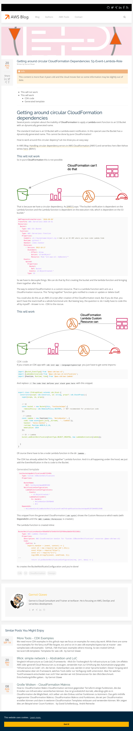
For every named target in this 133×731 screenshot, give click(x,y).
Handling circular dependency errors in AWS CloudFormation (59, 145)
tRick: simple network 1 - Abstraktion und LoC (47, 657)
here (25, 148)
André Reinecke (87, 702)
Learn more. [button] (35, 717)
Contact (78, 17)
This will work (27, 95)
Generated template (35, 101)
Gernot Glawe (30, 64)
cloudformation (37, 571)
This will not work (29, 92)
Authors (49, 17)
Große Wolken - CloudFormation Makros (43, 683)
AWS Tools (64, 17)
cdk (20, 571)
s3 (25, 571)
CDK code (29, 98)
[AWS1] (70, 206)
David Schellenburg (68, 702)
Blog (37, 17)
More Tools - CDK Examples (35, 637)
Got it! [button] (66, 724)
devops (51, 571)
